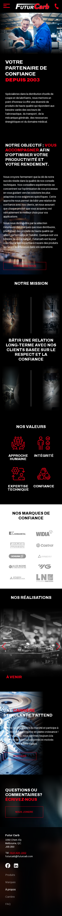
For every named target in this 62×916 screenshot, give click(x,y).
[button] (58, 646)
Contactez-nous (24, 266)
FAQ (8, 904)
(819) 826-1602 (18, 853)
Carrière (10, 896)
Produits (10, 875)
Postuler (19, 756)
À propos (10, 889)
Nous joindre (24, 812)
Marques (10, 882)
